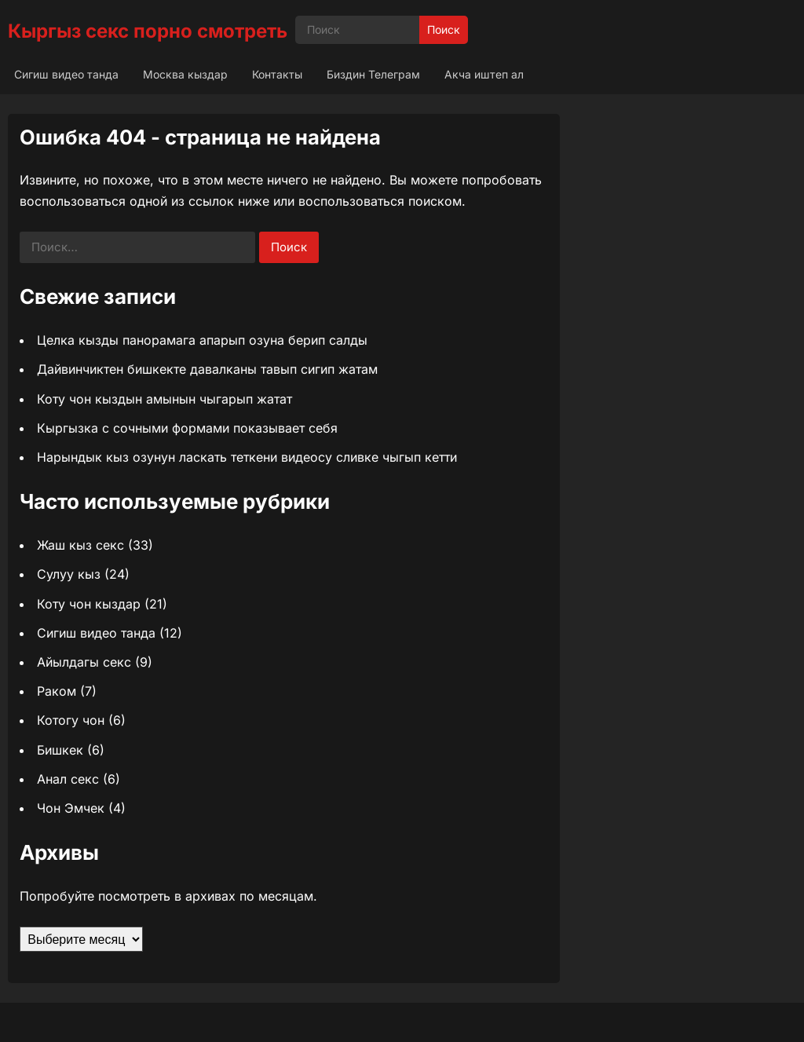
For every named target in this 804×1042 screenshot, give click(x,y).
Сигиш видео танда (66, 74)
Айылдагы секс (84, 662)
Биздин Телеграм (373, 74)
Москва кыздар (185, 74)
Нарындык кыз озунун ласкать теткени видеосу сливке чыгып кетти (247, 457)
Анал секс (68, 779)
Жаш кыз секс (80, 545)
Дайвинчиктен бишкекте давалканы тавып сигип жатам (207, 369)
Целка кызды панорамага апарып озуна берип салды (202, 340)
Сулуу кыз (68, 574)
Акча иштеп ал (484, 74)
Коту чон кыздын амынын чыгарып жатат (164, 399)
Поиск (443, 29)
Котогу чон (70, 720)
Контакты (277, 74)
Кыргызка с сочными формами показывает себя (187, 428)
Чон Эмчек (70, 808)
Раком (56, 691)
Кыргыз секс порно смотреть (147, 31)
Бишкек (60, 750)
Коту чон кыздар (89, 604)
